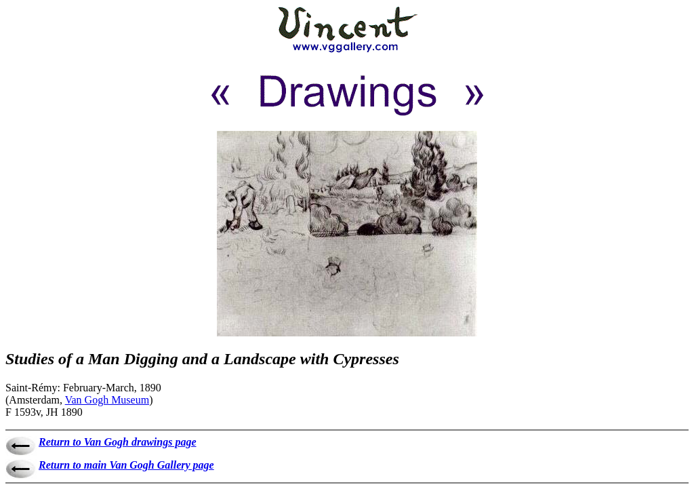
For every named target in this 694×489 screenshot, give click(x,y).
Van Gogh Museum (107, 400)
